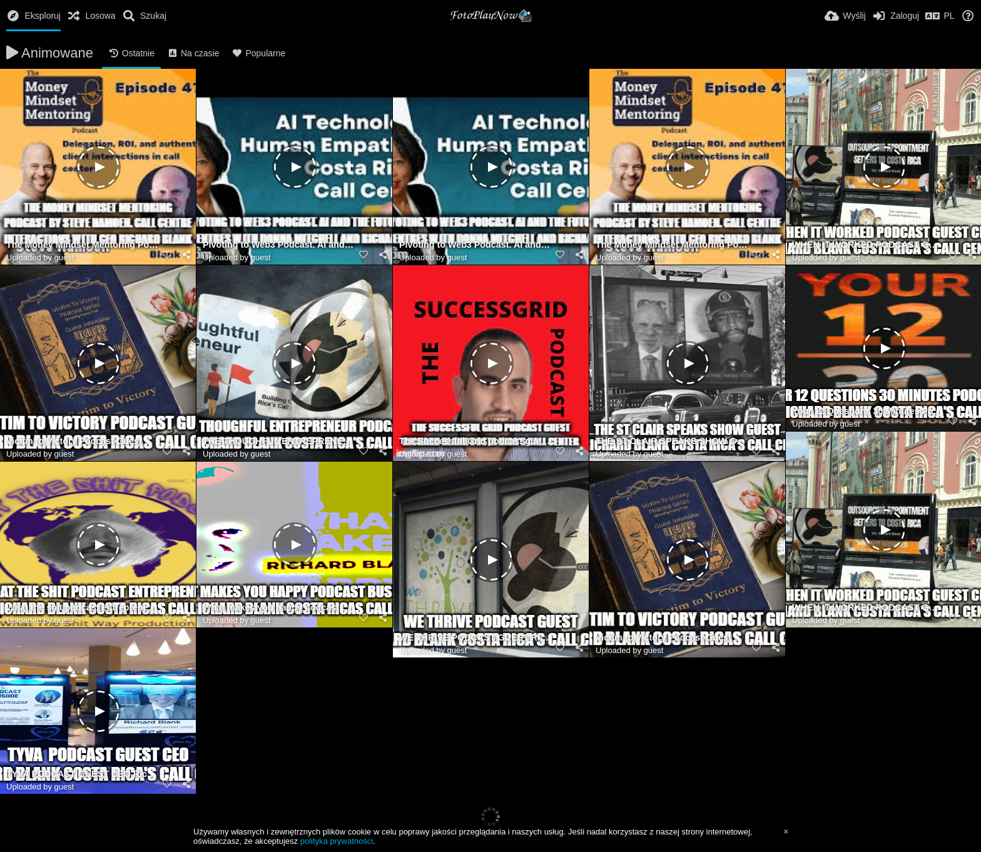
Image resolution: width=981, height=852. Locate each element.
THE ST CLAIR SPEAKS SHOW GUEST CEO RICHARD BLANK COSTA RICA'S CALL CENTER (672, 441)
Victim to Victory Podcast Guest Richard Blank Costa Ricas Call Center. (82, 441)
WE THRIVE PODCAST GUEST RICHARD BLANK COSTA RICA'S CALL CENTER (475, 637)
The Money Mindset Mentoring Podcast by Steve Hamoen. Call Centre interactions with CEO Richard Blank (82, 245)
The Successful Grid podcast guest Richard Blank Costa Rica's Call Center (475, 441)
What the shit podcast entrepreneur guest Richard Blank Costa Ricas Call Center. (82, 607)
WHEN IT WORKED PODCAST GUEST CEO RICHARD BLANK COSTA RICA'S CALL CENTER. (868, 245)
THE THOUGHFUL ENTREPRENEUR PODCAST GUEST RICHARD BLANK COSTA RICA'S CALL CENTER (279, 441)
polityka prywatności (336, 841)
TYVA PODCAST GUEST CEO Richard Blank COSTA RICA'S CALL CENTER (82, 774)
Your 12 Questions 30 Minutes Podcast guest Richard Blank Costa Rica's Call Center (868, 411)
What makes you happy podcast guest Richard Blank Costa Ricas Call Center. (279, 607)
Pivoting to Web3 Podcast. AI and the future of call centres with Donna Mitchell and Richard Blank (279, 245)
